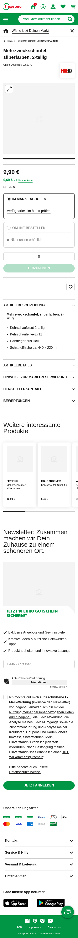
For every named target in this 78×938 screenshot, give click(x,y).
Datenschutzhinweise (25, 772)
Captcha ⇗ (58, 687)
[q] (41, 19)
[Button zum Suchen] (69, 19)
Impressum (34, 927)
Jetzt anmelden (39, 785)
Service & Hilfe (16, 852)
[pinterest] (35, 921)
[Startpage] (12, 6)
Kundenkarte (25, 180)
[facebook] (27, 921)
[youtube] (50, 921)
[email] (39, 664)
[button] (5, 19)
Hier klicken (39, 682)
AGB (19, 927)
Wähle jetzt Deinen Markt (30, 30)
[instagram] (42, 921)
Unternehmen (15, 876)
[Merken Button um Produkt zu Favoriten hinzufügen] (70, 287)
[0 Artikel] (39, 257)
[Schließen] (72, 30)
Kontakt (11, 840)
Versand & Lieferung (21, 864)
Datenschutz (54, 927)
